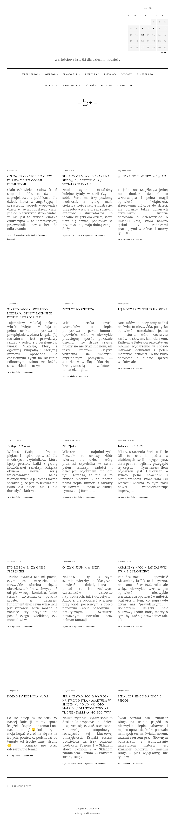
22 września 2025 (14, 561)
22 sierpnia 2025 (13, 690)
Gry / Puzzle (50, 85)
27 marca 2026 (68, 170)
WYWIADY (126, 74)
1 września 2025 (68, 561)
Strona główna (31, 74)
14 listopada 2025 (125, 303)
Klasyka (68, 626)
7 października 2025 (126, 440)
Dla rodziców (145, 74)
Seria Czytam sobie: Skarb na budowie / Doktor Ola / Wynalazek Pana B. (86, 180)
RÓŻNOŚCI (90, 85)
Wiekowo (51, 74)
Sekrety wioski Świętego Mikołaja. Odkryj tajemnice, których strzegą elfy (29, 313)
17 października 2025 (70, 440)
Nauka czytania (71, 235)
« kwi (163, 52)
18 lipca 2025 (123, 690)
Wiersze (68, 497)
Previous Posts (21, 786)
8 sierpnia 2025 (68, 690)
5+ (8, 235)
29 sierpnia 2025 (124, 561)
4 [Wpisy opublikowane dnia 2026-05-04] (131, 28)
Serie (80, 235)
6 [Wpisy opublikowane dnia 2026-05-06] (142, 28)
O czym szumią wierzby (81, 567)
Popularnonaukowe (17, 235)
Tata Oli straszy (131, 446)
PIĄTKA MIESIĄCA (71, 85)
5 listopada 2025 (14, 440)
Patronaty (110, 74)
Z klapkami (30, 235)
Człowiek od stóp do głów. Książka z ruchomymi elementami (29, 180)
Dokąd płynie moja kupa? (27, 696)
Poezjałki (70, 446)
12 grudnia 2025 (68, 303)
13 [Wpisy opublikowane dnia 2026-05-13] (142, 35)
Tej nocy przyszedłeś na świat (142, 309)
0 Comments (100, 235)
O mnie (121, 85)
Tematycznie (71, 74)
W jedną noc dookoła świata (142, 176)
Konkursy (106, 85)
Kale (97, 808)
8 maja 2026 (12, 170)
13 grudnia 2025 (13, 303)
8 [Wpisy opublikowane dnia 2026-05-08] (153, 28)
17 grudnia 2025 (124, 170)
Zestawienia (92, 74)
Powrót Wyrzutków (78, 309)
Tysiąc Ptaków (18, 446)
